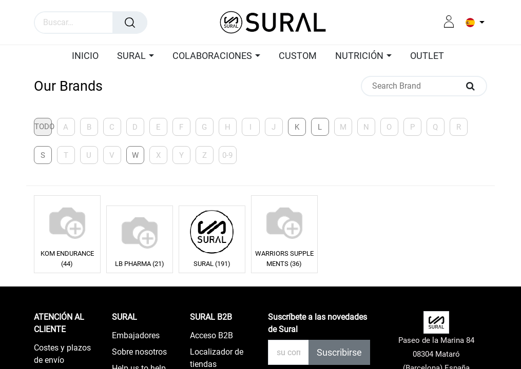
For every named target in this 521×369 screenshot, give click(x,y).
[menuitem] (88, 56)
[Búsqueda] (129, 22)
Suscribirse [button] (339, 352)
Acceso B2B (211, 335)
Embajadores (136, 335)
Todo (43, 126)
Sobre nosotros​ (139, 352)
